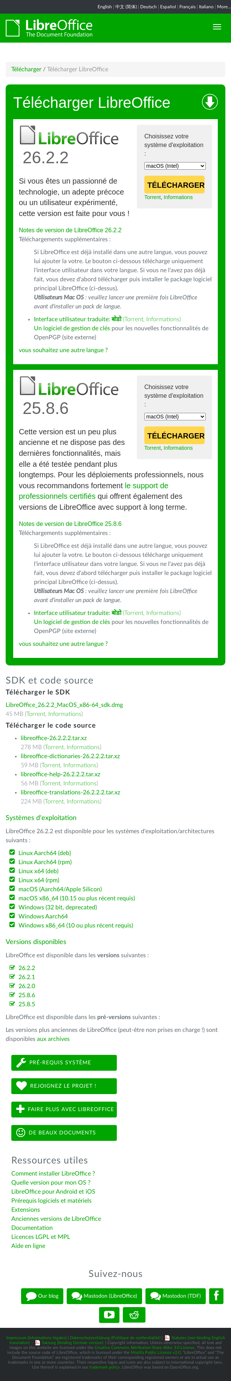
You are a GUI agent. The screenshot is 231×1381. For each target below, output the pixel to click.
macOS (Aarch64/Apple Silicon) (60, 889)
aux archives (53, 1039)
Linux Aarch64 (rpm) (45, 862)
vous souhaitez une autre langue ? (63, 350)
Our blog (42, 1296)
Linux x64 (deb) (38, 871)
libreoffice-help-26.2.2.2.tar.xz (60, 774)
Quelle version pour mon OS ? (50, 1183)
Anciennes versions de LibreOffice (56, 1219)
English (105, 7)
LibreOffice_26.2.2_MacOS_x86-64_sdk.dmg (64, 705)
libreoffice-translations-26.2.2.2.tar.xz (70, 792)
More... (224, 7)
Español (168, 7)
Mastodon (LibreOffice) (104, 1296)
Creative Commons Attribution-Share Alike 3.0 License (144, 1348)
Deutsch (148, 7)
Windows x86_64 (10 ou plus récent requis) (75, 926)
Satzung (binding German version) (72, 1343)
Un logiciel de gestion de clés (72, 328)
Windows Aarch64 (43, 917)
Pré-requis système (53, 1062)
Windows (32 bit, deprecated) (57, 907)
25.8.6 (26, 995)
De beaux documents (56, 1132)
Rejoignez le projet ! (56, 1086)
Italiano (206, 7)
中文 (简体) (126, 7)
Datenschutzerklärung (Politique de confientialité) (115, 1338)
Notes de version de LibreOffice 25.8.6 (70, 524)
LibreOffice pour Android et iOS (53, 1192)
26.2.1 (26, 977)
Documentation (32, 1228)
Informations (178, 197)
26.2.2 (26, 968)
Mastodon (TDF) (175, 1296)
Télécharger (26, 69)
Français (187, 7)
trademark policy (104, 1367)
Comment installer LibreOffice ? (53, 1174)
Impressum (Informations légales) (36, 1338)
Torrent (152, 197)
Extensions (25, 1210)
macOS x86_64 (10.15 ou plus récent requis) (76, 898)
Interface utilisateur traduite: (77, 319)
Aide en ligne (28, 1246)
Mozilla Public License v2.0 (156, 1352)
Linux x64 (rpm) (38, 880)
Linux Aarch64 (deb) (44, 853)
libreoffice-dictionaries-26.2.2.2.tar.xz (70, 756)
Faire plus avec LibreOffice (65, 1109)
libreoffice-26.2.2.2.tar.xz (54, 738)
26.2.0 (26, 986)
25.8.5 (26, 1004)
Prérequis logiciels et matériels (51, 1201)
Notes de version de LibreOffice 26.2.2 (70, 230)
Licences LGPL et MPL (40, 1237)
